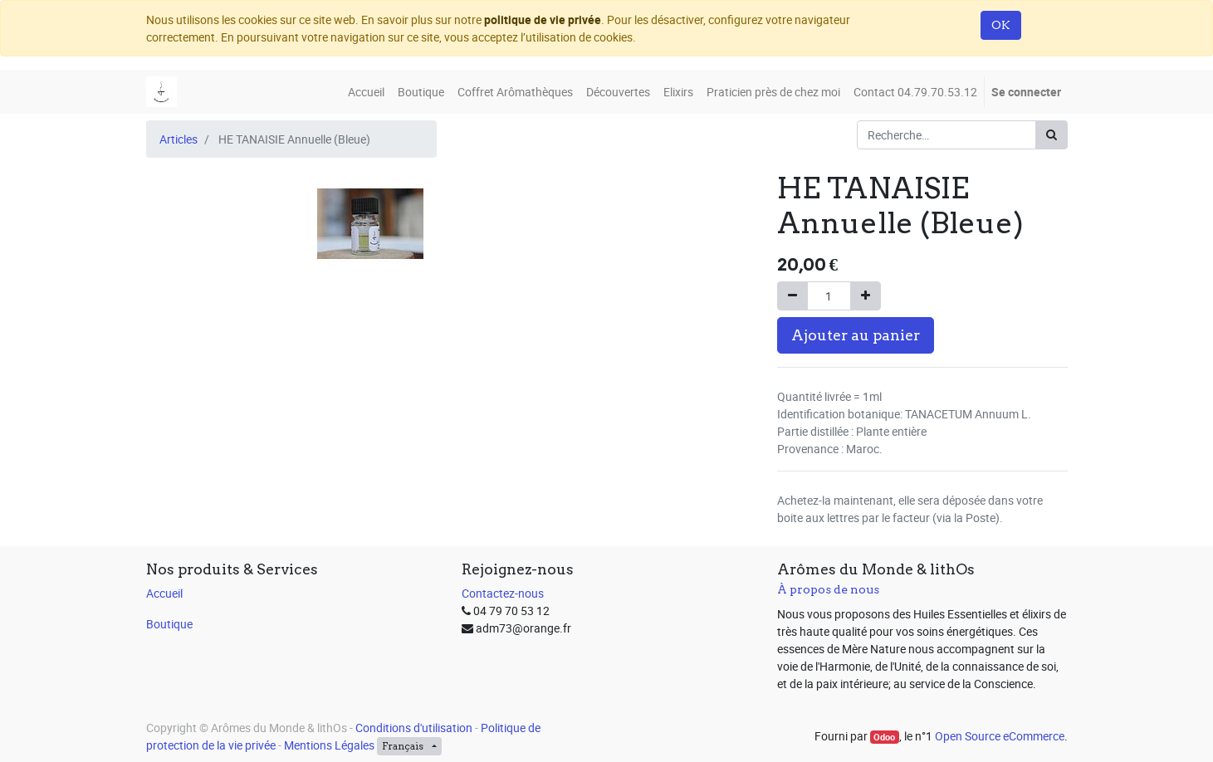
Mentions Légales (329, 745)
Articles (178, 139)
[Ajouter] (865, 295)
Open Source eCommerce (999, 736)
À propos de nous (828, 589)
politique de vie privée (542, 19)
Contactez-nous (503, 593)
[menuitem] (366, 91)
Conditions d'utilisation (413, 727)
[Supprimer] (792, 295)
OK (1000, 25)
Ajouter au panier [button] (855, 335)
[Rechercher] (1051, 134)
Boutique (169, 624)
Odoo (884, 737)
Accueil (164, 593)
